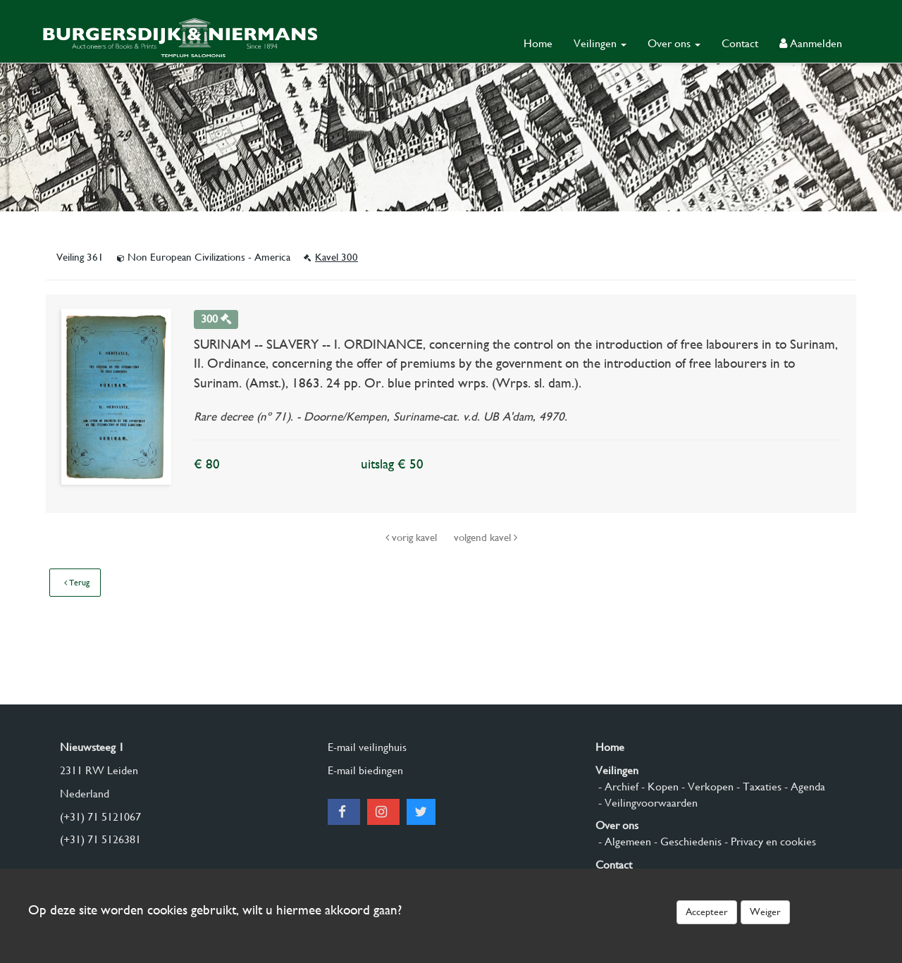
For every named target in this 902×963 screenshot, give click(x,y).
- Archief (616, 786)
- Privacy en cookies (769, 841)
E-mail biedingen (365, 770)
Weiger (765, 911)
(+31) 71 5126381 (100, 839)
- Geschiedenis (686, 841)
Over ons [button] (674, 43)
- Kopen (658, 786)
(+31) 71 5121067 (100, 817)
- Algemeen (623, 841)
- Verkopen (706, 786)
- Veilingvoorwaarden (646, 802)
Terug (76, 583)
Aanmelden (810, 43)
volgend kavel (485, 537)
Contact (740, 43)
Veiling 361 (81, 257)
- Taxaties (757, 786)
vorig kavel (412, 537)
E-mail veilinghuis (367, 747)
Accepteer (707, 911)
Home (538, 43)
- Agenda (803, 786)
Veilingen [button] (600, 43)
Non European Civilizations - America (205, 257)
